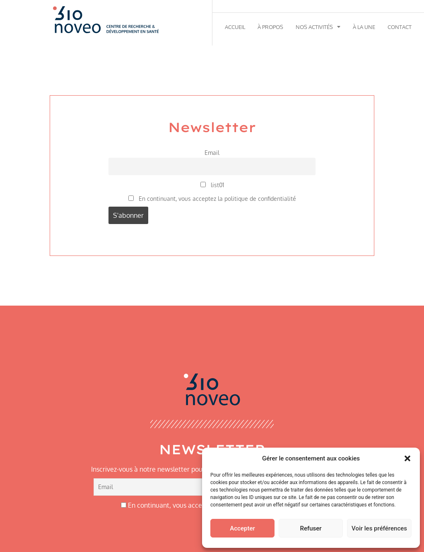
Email (212, 152)
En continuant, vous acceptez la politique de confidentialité (212, 198)
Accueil (235, 27)
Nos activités (318, 27)
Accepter (242, 528)
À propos (270, 27)
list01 (212, 184)
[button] (407, 458)
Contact (400, 27)
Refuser (310, 528)
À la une (364, 27)
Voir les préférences (379, 528)
